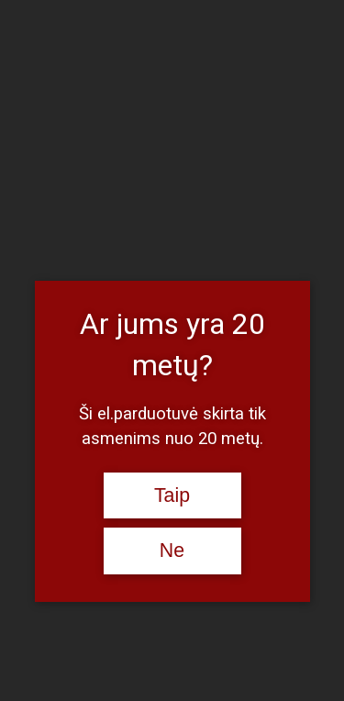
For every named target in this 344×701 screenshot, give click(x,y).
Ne (172, 551)
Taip (172, 495)
